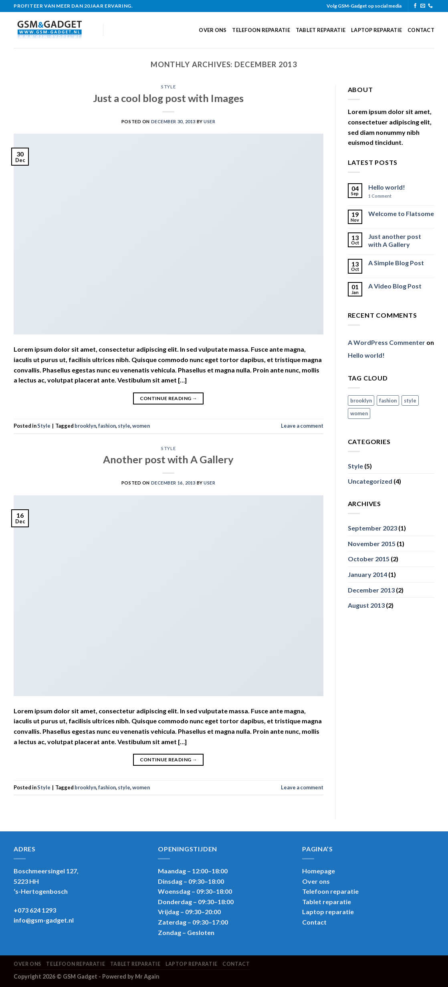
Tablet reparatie (320, 30)
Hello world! (386, 187)
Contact (421, 30)
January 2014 (367, 574)
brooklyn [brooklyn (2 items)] (361, 400)
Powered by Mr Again (130, 976)
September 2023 (372, 528)
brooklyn (85, 425)
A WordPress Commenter (386, 342)
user (209, 121)
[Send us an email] (422, 6)
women (141, 425)
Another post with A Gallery (168, 459)
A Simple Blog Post (396, 262)
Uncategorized (370, 481)
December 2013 (371, 590)
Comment (379, 195)
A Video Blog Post (395, 286)
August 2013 (366, 605)
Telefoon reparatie (261, 30)
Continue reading (169, 398)
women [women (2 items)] (359, 413)
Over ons (212, 30)
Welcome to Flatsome (401, 213)
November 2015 (372, 543)
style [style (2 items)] (410, 400)
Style (168, 86)
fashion (107, 425)
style (124, 425)
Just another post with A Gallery (394, 240)
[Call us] (430, 6)
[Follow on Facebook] (415, 6)
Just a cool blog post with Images (168, 98)
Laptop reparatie (376, 30)
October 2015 (368, 559)
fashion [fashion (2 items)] (388, 400)
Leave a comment (302, 425)
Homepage (318, 871)
